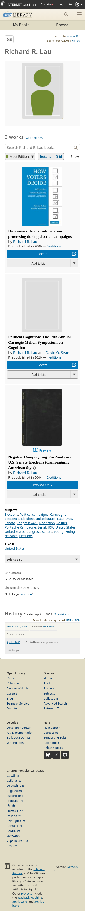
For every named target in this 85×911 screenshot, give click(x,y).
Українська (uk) (17, 841)
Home (48, 678)
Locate (42, 254)
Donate (46, 4)
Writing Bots (15, 743)
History (76, 40)
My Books (21, 24)
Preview (45, 450)
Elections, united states (38, 519)
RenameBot (73, 36)
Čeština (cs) (14, 781)
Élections (26, 536)
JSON (77, 620)
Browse (57, 24)
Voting (59, 531)
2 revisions (61, 614)
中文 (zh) (12, 846)
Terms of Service (18, 703)
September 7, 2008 (17, 626)
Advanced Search (55, 703)
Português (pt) (16, 821)
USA (51, 527)
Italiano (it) (14, 816)
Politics (61, 523)
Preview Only (42, 485)
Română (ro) (15, 826)
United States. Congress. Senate (28, 531)
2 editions (54, 477)
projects (26, 893)
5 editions (54, 246)
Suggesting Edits (55, 737)
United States (65, 527)
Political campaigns (34, 514)
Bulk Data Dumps (19, 737)
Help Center (52, 728)
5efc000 (72, 867)
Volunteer (13, 683)
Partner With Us (17, 688)
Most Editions (18, 156)
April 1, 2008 (13, 642)
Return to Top (53, 708)
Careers (12, 693)
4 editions (54, 357)
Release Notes (53, 748)
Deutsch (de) (15, 786)
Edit (9, 39)
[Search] (39, 147)
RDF (68, 620)
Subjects (49, 693)
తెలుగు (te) (13, 836)
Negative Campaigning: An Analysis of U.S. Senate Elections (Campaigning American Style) (41, 462)
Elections (11, 514)
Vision (11, 678)
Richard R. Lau (25, 241)
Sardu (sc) (13, 831)
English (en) (15, 791)
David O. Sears (58, 352)
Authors (49, 688)
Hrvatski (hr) (15, 811)
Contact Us (51, 732)
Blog (10, 698)
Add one (26, 594)
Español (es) (15, 796)
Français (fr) (15, 801)
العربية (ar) (13, 776)
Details (45, 156)
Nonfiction (47, 523)
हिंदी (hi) (11, 806)
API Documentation (20, 732)
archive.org (19, 901)
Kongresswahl (27, 523)
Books (48, 683)
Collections (51, 698)
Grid (58, 156)
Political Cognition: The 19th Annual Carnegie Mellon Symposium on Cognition (39, 342)
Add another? (34, 138)
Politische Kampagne (20, 527)
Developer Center (19, 728)
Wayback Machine (30, 897)
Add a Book (51, 743)
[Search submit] (66, 14)
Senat (42, 527)
